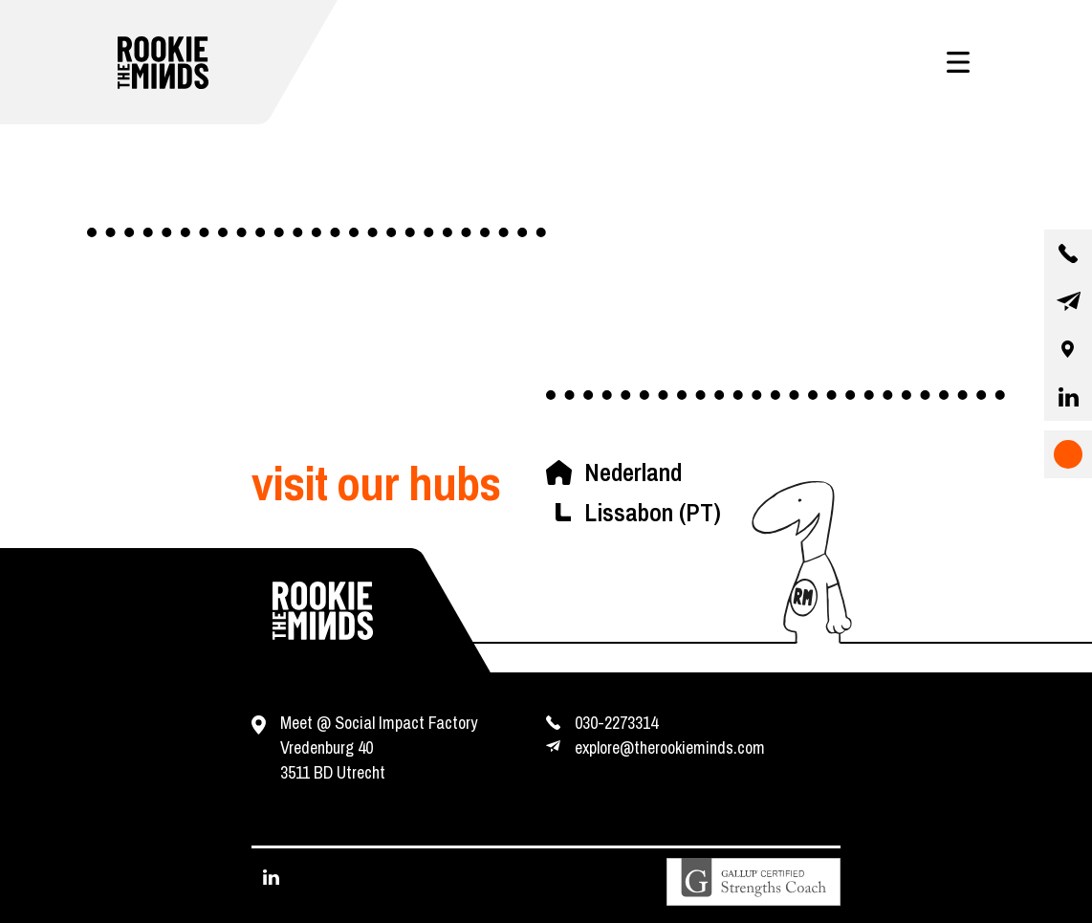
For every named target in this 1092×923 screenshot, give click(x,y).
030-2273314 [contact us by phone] (616, 723)
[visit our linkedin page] (1068, 397)
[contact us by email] (1068, 301)
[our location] (1068, 349)
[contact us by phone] (1068, 253)
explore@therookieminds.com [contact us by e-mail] (670, 747)
